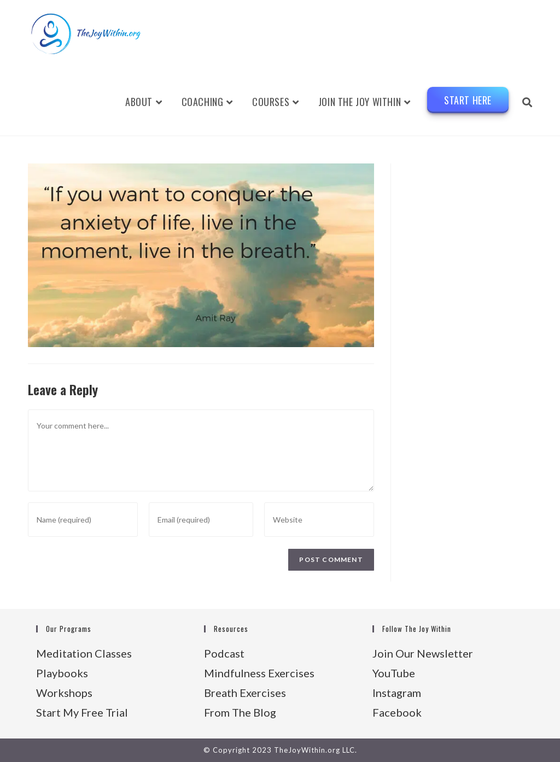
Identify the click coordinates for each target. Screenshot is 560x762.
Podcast (224, 653)
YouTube (393, 672)
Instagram (396, 692)
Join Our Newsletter (422, 653)
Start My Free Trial (82, 712)
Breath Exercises (245, 692)
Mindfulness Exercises (259, 672)
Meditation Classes (84, 653)
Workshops (64, 692)
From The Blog (240, 712)
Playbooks (62, 672)
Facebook (397, 712)
